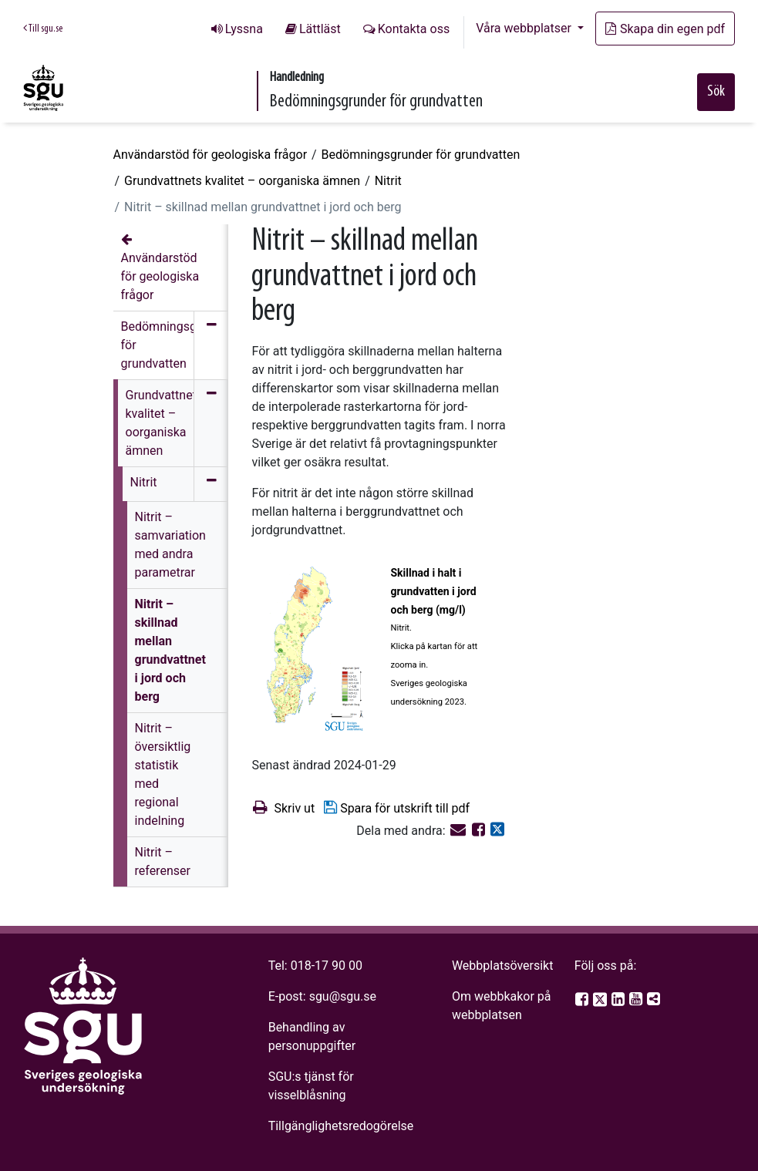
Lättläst (320, 29)
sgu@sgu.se (342, 996)
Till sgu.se (42, 28)
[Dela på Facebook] (480, 830)
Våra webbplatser (525, 28)
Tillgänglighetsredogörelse (341, 1126)
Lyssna (244, 29)
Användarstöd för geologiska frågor (210, 154)
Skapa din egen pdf (665, 29)
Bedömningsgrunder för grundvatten (421, 154)
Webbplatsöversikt (503, 965)
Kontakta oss (414, 29)
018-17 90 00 (326, 965)
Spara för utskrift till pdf (396, 807)
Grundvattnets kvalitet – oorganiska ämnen (242, 180)
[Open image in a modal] (315, 648)
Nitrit (388, 180)
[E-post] (459, 830)
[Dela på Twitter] (497, 830)
